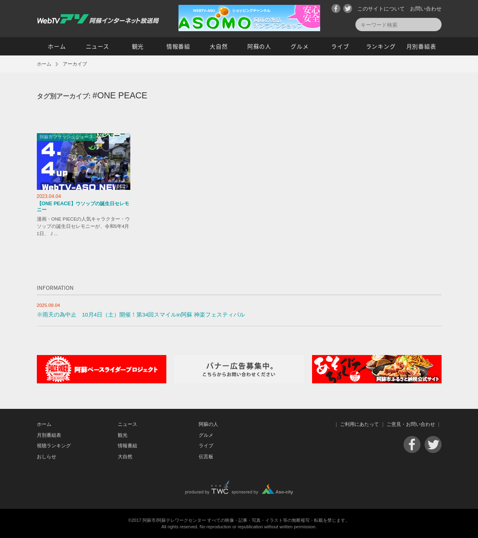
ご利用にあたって (359, 424)
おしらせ (46, 456)
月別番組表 (421, 46)
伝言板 (206, 456)
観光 (138, 46)
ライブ (340, 46)
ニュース (97, 46)
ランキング (381, 46)
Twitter (347, 8)
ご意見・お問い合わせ (411, 424)
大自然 (218, 46)
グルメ (299, 46)
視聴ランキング (54, 446)
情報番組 (178, 46)
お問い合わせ (426, 9)
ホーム (57, 46)
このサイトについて (381, 9)
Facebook (335, 8)
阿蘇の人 (259, 46)
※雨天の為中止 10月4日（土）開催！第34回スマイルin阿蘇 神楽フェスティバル (141, 315)
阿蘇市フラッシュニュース (66, 136)
